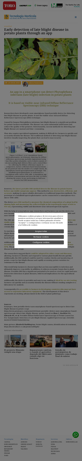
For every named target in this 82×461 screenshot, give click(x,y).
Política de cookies (29, 225)
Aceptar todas (41, 231)
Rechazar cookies (41, 237)
